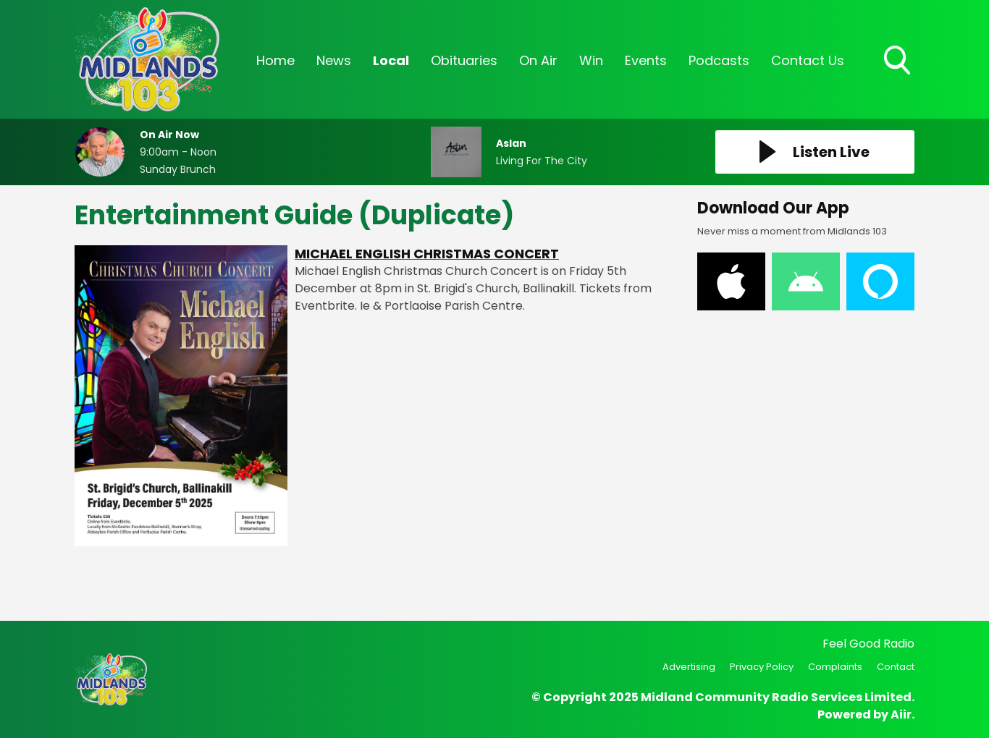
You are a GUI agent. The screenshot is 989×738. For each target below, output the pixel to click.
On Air (538, 60)
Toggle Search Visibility (898, 61)
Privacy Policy (762, 667)
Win (591, 60)
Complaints (835, 667)
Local (391, 60)
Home (275, 60)
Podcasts (719, 60)
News (333, 60)
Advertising (688, 667)
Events (646, 60)
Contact (895, 667)
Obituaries (464, 60)
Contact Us (807, 60)
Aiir (901, 714)
